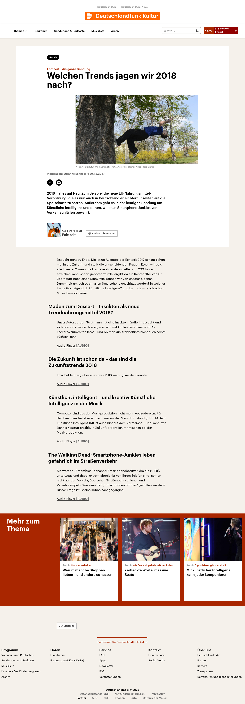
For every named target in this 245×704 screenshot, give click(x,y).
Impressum (158, 693)
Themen (19, 30)
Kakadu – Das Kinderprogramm (21, 671)
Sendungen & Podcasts (69, 30)
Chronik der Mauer (155, 697)
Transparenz (205, 671)
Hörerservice (156, 654)
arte (134, 697)
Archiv (115, 30)
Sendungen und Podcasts (18, 660)
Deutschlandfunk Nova (134, 6)
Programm (40, 30)
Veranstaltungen (110, 676)
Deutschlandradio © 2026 (122, 689)
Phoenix (120, 697)
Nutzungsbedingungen (130, 693)
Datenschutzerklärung (94, 693)
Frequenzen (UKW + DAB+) (67, 660)
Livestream (57, 654)
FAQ (102, 654)
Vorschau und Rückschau (17, 654)
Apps (102, 660)
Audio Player (66, 345)
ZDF (106, 697)
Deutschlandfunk (107, 6)
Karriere (202, 665)
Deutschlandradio (208, 654)
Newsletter (106, 665)
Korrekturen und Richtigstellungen (219, 676)
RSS (101, 671)
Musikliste (97, 30)
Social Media (156, 660)
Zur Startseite (66, 625)
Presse (201, 660)
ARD (94, 697)
